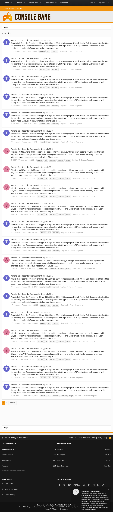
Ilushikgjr (107, 466)
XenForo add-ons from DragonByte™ (49, 507)
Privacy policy (97, 437)
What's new (33, 3)
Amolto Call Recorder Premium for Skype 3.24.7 (32, 385)
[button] (11, 3)
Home (6, 3)
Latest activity (9, 8)
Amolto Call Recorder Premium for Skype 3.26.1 (32, 294)
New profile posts (12, 489)
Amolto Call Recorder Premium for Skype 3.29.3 (32, 113)
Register (19, 8)
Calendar (64, 3)
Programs (78, 51)
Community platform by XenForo (56, 505)
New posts (9, 483)
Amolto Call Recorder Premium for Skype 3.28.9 (32, 94)
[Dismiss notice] (108, 490)
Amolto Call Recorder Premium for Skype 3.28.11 (32, 185)
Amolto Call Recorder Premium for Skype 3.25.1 (32, 366)
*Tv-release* (15, 51)
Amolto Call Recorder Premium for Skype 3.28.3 (32, 131)
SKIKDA (14, 160)
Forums (19, 3)
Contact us (72, 437)
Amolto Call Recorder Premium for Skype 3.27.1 (32, 276)
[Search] (109, 3)
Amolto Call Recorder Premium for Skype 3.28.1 (32, 58)
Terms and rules (84, 437)
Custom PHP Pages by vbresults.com (56, 509)
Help (105, 437)
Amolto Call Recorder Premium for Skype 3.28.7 (32, 76)
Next (12, 403)
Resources (49, 3)
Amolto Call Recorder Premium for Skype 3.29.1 (32, 40)
